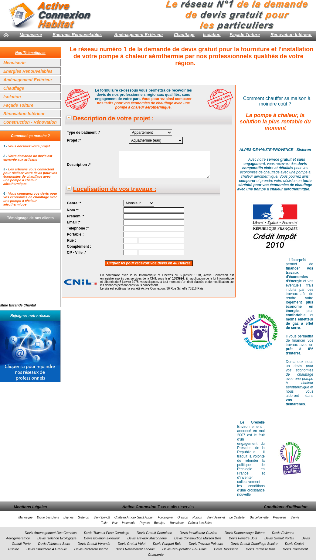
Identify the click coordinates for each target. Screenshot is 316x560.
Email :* (73, 222)
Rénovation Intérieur (291, 34)
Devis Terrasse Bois (260, 549)
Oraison (183, 517)
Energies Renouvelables (77, 34)
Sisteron (83, 517)
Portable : (75, 234)
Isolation (212, 34)
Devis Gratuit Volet (131, 543)
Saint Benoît (101, 517)
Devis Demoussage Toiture (245, 533)
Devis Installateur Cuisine (198, 533)
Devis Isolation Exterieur (102, 538)
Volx (114, 523)
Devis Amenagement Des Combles (51, 533)
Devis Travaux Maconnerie (147, 538)
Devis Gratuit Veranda (94, 543)
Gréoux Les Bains (200, 523)
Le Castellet (237, 517)
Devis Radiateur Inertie (91, 549)
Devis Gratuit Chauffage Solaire (254, 543)
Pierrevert (279, 517)
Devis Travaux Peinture (206, 543)
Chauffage (184, 34)
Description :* (78, 165)
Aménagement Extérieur (138, 34)
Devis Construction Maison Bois (197, 538)
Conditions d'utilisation (286, 507)
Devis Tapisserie (226, 549)
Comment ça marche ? (30, 136)
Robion (197, 517)
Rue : (71, 240)
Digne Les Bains (48, 517)
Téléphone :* (78, 228)
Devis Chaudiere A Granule (46, 549)
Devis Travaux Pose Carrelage (106, 533)
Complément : (79, 246)
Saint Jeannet (215, 517)
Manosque (26, 517)
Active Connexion (139, 507)
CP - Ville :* (76, 252)
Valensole (128, 523)
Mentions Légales (30, 507)
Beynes (68, 517)
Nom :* (73, 210)
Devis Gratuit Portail (279, 538)
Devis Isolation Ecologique (56, 538)
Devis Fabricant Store (54, 543)
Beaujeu (159, 523)
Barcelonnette (259, 517)
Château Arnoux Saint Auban (134, 517)
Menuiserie (31, 34)
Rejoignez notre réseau (30, 316)
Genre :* (74, 203)
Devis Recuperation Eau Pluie (184, 549)
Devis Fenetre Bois (243, 538)
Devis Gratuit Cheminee (154, 533)
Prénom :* (75, 216)
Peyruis (145, 523)
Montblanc (177, 523)
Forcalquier (165, 517)
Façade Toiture (245, 34)
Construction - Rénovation (30, 122)
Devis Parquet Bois (167, 543)
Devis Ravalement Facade (135, 549)
